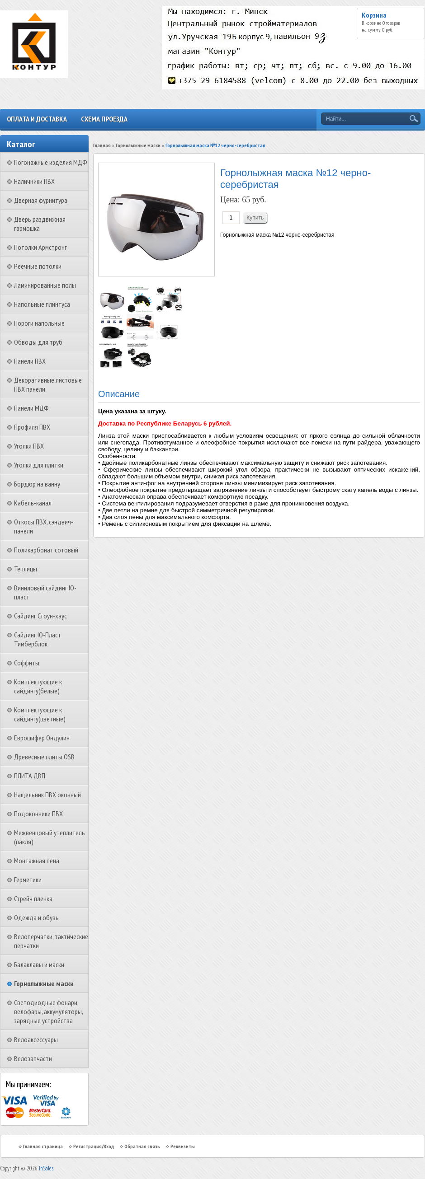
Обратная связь (142, 1146)
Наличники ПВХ (34, 181)
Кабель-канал (33, 502)
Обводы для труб (38, 341)
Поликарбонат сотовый (46, 549)
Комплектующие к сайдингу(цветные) (40, 714)
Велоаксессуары (36, 1039)
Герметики (28, 879)
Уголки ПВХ (29, 445)
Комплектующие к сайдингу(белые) (38, 686)
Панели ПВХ (30, 360)
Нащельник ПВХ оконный (47, 794)
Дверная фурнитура (40, 200)
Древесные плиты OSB (44, 756)
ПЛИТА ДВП (29, 775)
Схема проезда (104, 118)
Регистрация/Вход (93, 1146)
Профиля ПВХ (32, 426)
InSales (46, 1168)
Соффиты (26, 662)
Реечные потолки (37, 266)
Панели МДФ (31, 407)
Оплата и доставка (37, 118)
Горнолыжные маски (44, 983)
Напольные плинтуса (42, 304)
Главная (102, 145)
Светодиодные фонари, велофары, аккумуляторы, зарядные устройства (48, 1011)
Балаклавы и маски (39, 964)
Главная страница (43, 1146)
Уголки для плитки (38, 464)
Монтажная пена (36, 860)
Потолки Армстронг (40, 247)
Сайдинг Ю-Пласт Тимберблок (37, 639)
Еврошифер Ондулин (42, 737)
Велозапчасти (33, 1058)
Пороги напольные (39, 323)
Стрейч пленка (33, 898)
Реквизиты (182, 1146)
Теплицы (25, 568)
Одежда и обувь (36, 917)
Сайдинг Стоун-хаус (40, 615)
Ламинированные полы (45, 285)
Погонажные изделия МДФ (50, 162)
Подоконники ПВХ (38, 813)
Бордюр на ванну (37, 483)
